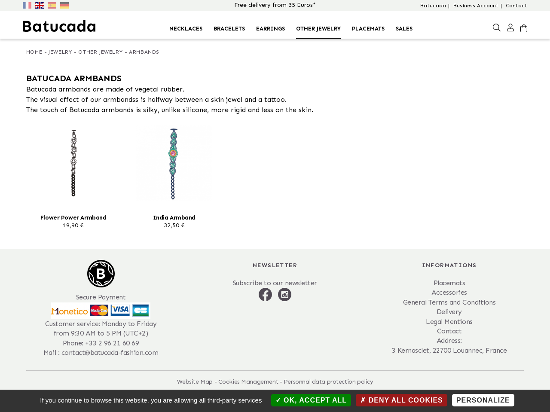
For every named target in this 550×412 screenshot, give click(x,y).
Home (34, 52)
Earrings (270, 28)
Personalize (483, 400)
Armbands (144, 52)
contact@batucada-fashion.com (110, 352)
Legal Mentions (449, 321)
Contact (516, 6)
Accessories (449, 292)
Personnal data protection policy (328, 381)
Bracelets (229, 28)
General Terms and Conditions (449, 302)
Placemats (368, 28)
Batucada (433, 6)
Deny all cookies (401, 400)
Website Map (195, 381)
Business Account (475, 6)
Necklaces (185, 28)
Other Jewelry (318, 28)
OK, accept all (311, 400)
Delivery (449, 312)
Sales (404, 28)
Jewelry (60, 52)
